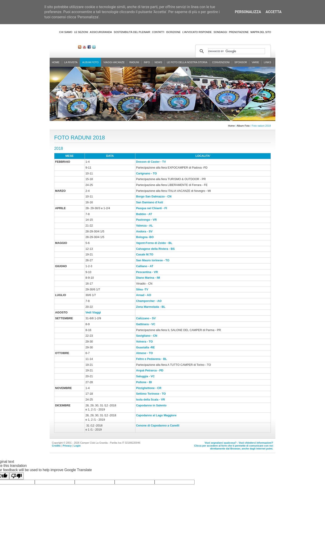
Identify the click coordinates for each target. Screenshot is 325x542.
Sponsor (240, 62)
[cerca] (236, 51)
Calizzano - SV (146, 318)
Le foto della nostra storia (187, 62)
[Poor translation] (16, 476)
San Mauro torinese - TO (152, 260)
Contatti (158, 32)
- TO (149, 341)
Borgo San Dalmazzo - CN (154, 196)
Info (147, 62)
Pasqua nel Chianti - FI (151, 208)
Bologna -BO (145, 237)
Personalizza (248, 12)
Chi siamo (65, 32)
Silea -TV (142, 289)
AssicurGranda (101, 32)
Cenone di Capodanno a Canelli (157, 425)
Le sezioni (81, 32)
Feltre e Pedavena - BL (151, 359)
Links (267, 62)
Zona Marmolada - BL (150, 306)
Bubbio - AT (144, 214)
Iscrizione (173, 32)
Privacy (67, 445)
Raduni (134, 62)
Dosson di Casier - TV (151, 161)
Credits (56, 445)
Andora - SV (144, 231)
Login (77, 445)
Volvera (141, 341)
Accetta (274, 12)
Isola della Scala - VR (150, 399)
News (158, 62)
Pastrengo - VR (146, 219)
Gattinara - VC (145, 324)
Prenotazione (238, 32)
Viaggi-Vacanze (114, 62)
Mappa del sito (261, 32)
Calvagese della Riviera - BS (155, 248)
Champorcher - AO (149, 301)
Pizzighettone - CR (148, 388)
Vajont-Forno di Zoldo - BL (154, 243)
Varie (255, 62)
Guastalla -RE (145, 347)
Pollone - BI (144, 382)
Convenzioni (221, 62)
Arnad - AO (143, 295)
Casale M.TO (145, 254)
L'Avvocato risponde (197, 32)
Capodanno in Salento (151, 405)
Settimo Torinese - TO (151, 393)
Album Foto (90, 62)
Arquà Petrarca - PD (149, 370)
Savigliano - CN (146, 335)
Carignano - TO (146, 173)
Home (56, 62)
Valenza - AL (144, 225)
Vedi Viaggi (93, 312)
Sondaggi (220, 32)
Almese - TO (144, 353)
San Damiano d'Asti (149, 202)
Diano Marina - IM (148, 277)
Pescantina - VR (147, 272)
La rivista (71, 62)
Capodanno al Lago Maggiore (156, 415)
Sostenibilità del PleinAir (132, 32)
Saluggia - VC (145, 376)
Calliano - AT (144, 266)
